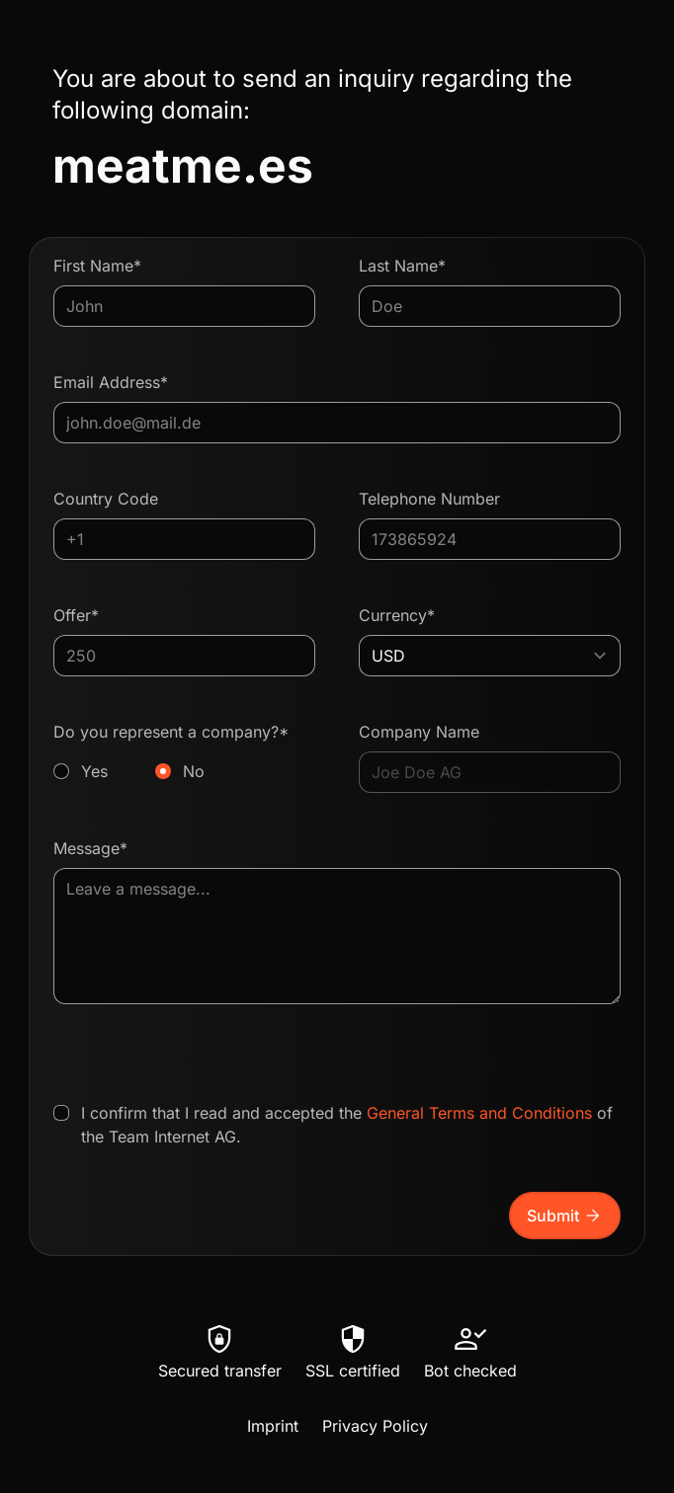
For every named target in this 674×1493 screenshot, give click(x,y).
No (194, 771)
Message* (90, 848)
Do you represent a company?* (184, 752)
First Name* (97, 265)
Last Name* (402, 265)
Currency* (397, 615)
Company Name (419, 732)
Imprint (272, 1426)
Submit (565, 1215)
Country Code (105, 499)
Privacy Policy (375, 1426)
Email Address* (110, 382)
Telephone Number (429, 499)
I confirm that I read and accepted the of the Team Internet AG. (347, 1124)
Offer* (76, 615)
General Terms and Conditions (479, 1113)
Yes (94, 771)
